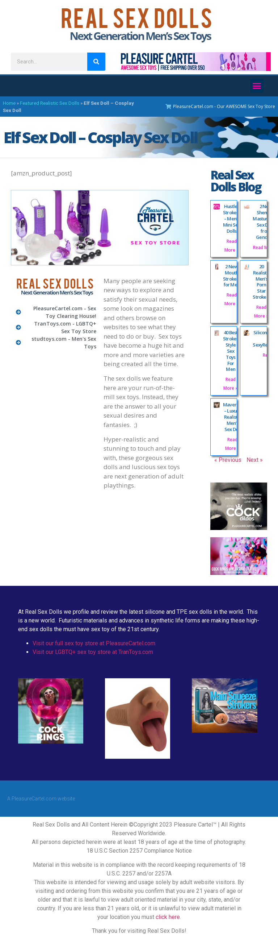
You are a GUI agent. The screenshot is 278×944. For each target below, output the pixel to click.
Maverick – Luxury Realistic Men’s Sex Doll (232, 416)
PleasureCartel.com (34, 799)
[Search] (96, 62)
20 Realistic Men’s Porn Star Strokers (261, 281)
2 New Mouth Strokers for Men (231, 275)
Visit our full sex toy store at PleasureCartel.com (94, 643)
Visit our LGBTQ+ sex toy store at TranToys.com (93, 652)
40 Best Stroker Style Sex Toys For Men (230, 350)
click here (168, 917)
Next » (255, 459)
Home (9, 103)
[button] (257, 86)
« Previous (227, 459)
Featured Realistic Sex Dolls (49, 103)
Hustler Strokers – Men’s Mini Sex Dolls (231, 218)
